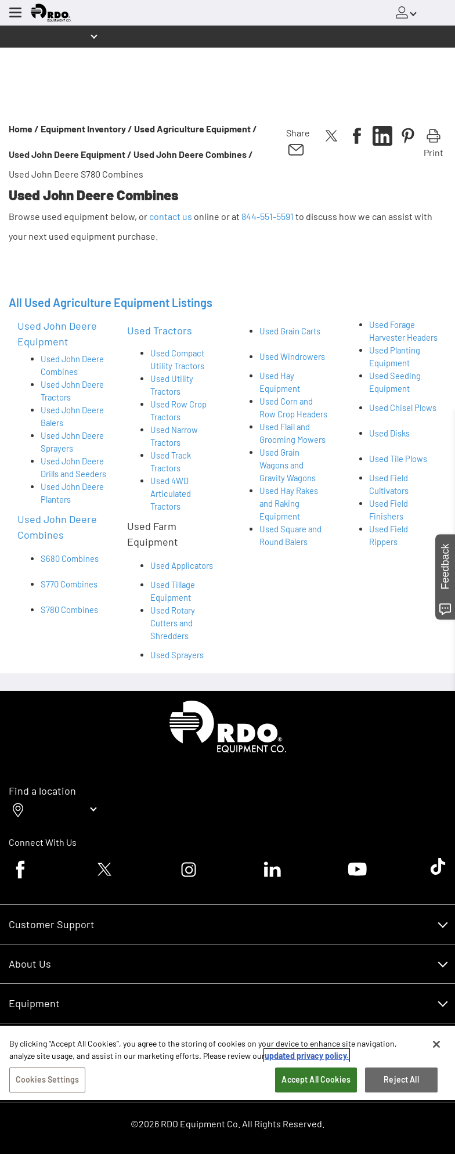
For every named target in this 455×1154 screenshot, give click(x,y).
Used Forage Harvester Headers (403, 330)
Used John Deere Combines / (193, 154)
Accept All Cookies (316, 1081)
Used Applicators (181, 565)
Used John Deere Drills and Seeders (73, 467)
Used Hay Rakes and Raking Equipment (288, 503)
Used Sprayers (177, 655)
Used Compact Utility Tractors (177, 359)
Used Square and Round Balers (290, 535)
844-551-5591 (267, 216)
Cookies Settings (47, 1081)
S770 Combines (69, 584)
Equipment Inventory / (86, 128)
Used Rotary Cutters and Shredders (172, 623)
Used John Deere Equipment (57, 333)
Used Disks (389, 433)
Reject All (401, 1081)
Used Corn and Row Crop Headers (293, 407)
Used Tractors (159, 330)
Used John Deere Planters (72, 492)
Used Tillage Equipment (172, 591)
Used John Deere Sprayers (72, 441)
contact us (170, 216)
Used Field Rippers (388, 535)
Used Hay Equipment (279, 382)
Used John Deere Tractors (72, 390)
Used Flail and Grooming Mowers (292, 433)
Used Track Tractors (170, 461)
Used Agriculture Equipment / (195, 128)
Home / (24, 128)
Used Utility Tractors (171, 384)
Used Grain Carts (289, 331)
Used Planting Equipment (394, 356)
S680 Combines (70, 558)
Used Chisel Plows (402, 407)
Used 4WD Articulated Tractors (170, 493)
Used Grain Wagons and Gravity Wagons (287, 465)
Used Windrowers (292, 356)
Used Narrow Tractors (174, 436)
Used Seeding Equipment (395, 382)
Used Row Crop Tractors (178, 410)
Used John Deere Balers (72, 416)
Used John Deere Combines (72, 365)
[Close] (436, 1046)
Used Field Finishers (388, 509)
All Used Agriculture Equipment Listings (110, 302)
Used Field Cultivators (389, 484)
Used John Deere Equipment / (70, 154)
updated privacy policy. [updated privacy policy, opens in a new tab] (307, 1057)
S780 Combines (69, 609)
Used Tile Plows (398, 458)
